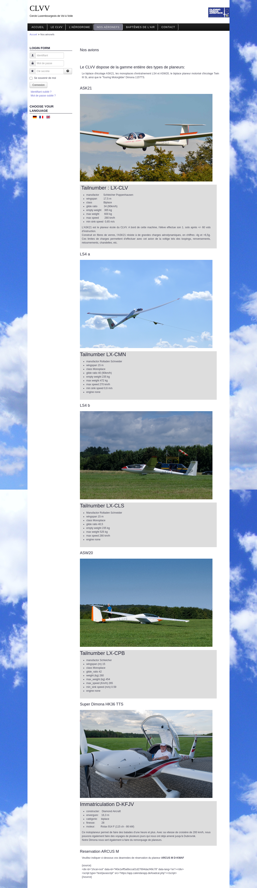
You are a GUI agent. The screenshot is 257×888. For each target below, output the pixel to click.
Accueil (38, 27)
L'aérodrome (79, 27)
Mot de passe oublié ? (43, 95)
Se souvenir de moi (45, 77)
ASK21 (86, 88)
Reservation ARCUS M (99, 851)
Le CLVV (56, 27)
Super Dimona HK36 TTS (101, 704)
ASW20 (86, 553)
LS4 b (85, 405)
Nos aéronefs (108, 27)
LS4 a (85, 254)
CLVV (40, 8)
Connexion (38, 85)
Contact (168, 27)
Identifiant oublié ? (41, 91)
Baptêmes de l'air (140, 27)
